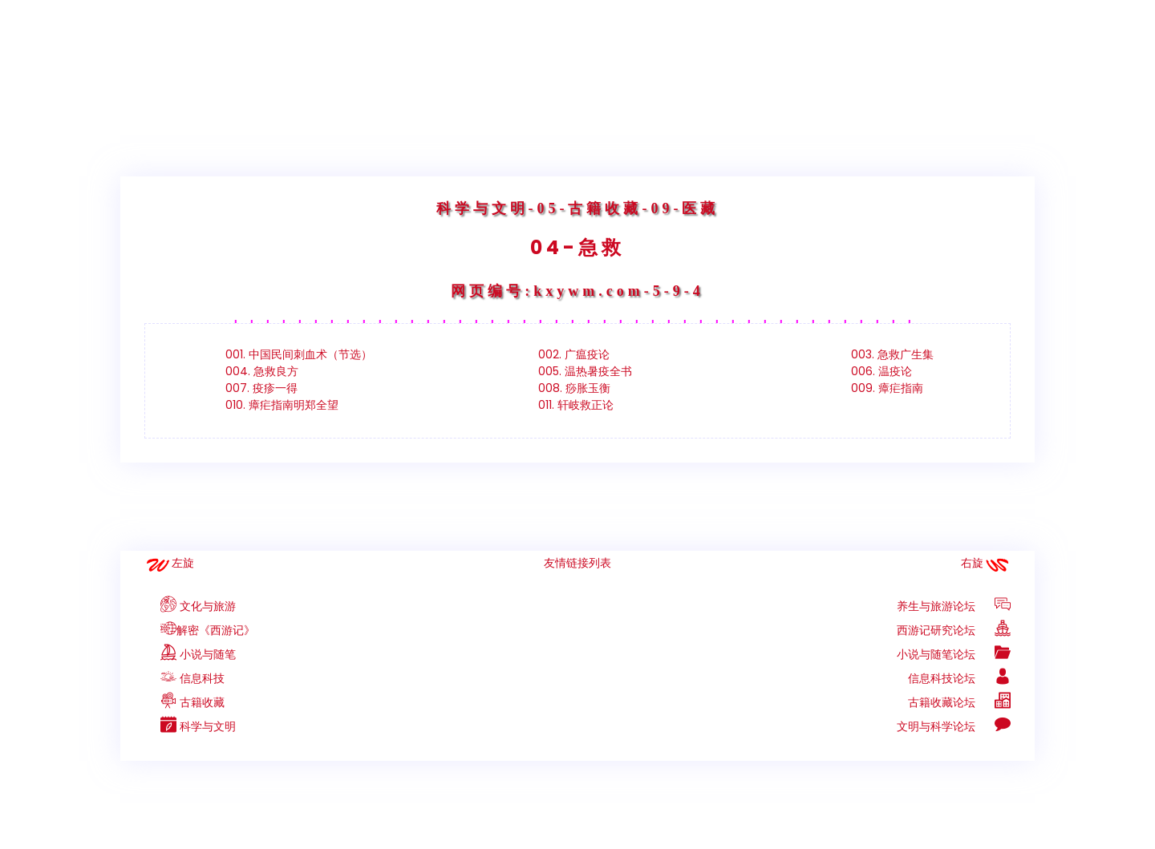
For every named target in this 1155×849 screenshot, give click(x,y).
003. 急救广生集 (892, 354)
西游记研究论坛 (954, 630)
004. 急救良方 (261, 371)
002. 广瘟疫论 (574, 354)
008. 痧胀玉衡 (574, 388)
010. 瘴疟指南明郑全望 (281, 405)
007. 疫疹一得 (261, 388)
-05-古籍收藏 (585, 208)
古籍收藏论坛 (959, 702)
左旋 (183, 563)
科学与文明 (482, 208)
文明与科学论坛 (954, 726)
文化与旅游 (190, 606)
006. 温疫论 (881, 371)
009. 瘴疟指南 (887, 388)
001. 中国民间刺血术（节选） (298, 354)
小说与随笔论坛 (954, 654)
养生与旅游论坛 (954, 606)
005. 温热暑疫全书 (585, 371)
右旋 (972, 563)
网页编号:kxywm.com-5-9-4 (577, 291)
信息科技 (184, 678)
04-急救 (577, 247)
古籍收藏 (184, 702)
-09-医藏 (680, 208)
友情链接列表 (577, 563)
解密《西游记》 (199, 630)
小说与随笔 (190, 654)
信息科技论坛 (959, 678)
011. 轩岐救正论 (576, 405)
